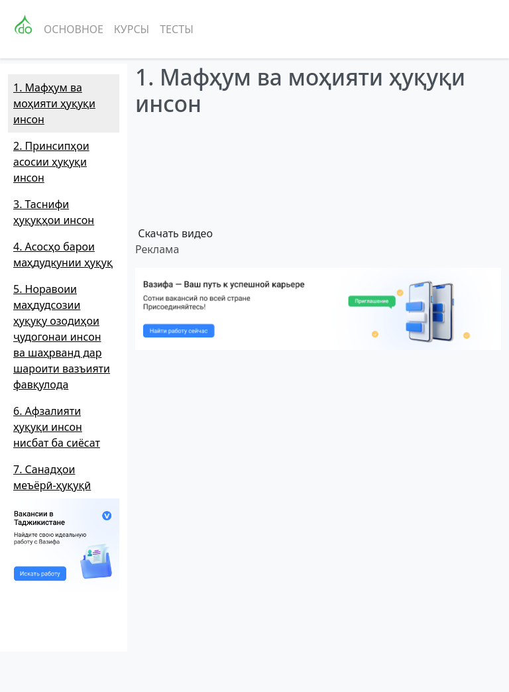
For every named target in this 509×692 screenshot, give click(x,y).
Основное (73, 29)
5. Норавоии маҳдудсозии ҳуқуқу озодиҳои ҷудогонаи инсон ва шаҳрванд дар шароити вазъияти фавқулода (61, 337)
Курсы (131, 29)
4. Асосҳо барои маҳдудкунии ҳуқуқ (63, 254)
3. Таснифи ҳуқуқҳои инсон (53, 212)
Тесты (177, 29)
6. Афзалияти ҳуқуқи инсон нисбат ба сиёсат (56, 427)
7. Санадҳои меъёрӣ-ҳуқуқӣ (52, 477)
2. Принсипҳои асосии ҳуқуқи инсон (51, 162)
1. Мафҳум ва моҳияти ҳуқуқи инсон (54, 103)
